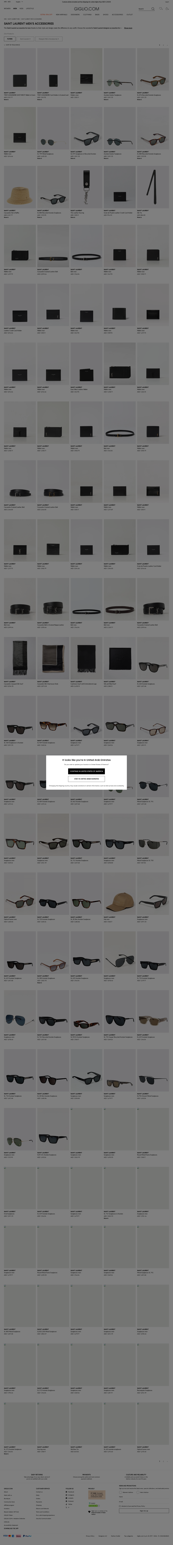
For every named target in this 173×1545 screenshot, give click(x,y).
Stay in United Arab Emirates (86, 779)
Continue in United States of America (86, 771)
